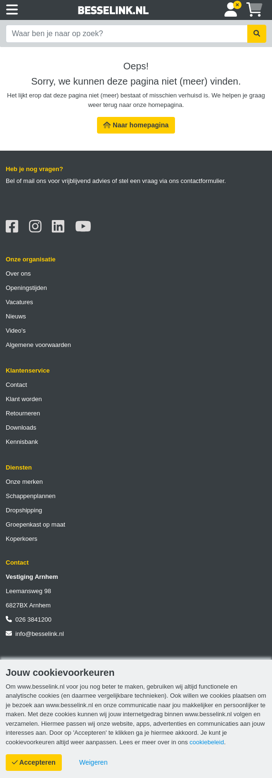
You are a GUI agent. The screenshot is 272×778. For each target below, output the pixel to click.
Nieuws (16, 316)
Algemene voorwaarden (38, 344)
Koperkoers (21, 538)
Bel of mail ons (26, 180)
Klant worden (24, 399)
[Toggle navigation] (12, 10)
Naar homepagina (135, 125)
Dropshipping (24, 510)
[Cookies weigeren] (93, 762)
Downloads (21, 427)
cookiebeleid (207, 742)
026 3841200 (28, 619)
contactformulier (202, 180)
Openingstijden (26, 287)
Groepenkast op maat (35, 524)
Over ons (18, 273)
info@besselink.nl (35, 633)
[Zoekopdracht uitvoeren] (256, 34)
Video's (16, 330)
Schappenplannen (31, 495)
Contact (16, 384)
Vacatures (19, 302)
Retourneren (23, 413)
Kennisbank (22, 441)
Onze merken (24, 481)
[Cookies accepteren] (34, 762)
